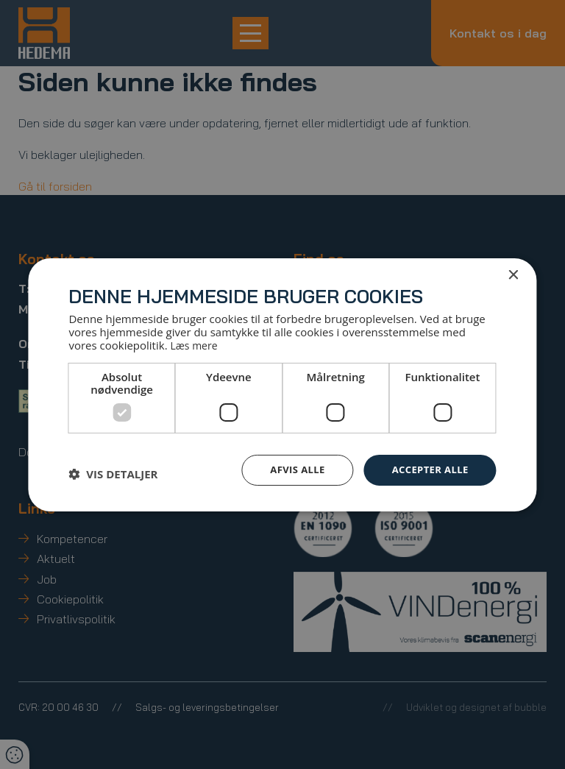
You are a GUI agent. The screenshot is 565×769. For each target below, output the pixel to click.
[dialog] (282, 384)
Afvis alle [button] (289, 469)
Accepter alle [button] (427, 469)
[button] (112, 473)
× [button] (513, 274)
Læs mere (195, 344)
